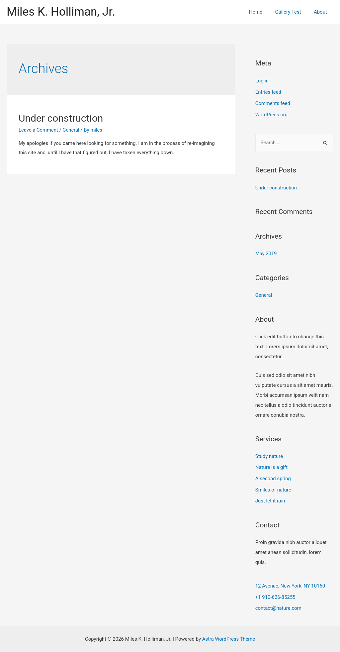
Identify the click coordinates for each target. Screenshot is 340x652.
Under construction (61, 118)
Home (262, 12)
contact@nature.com (278, 608)
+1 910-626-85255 (275, 596)
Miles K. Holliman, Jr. (61, 12)
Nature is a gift (271, 467)
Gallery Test (292, 12)
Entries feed (268, 92)
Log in (262, 81)
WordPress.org (271, 114)
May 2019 (266, 253)
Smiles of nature (273, 489)
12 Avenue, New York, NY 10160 (290, 586)
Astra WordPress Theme (229, 638)
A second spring (273, 478)
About (321, 12)
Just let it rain (270, 500)
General (71, 130)
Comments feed (273, 103)
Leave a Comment (39, 130)
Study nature (269, 455)
